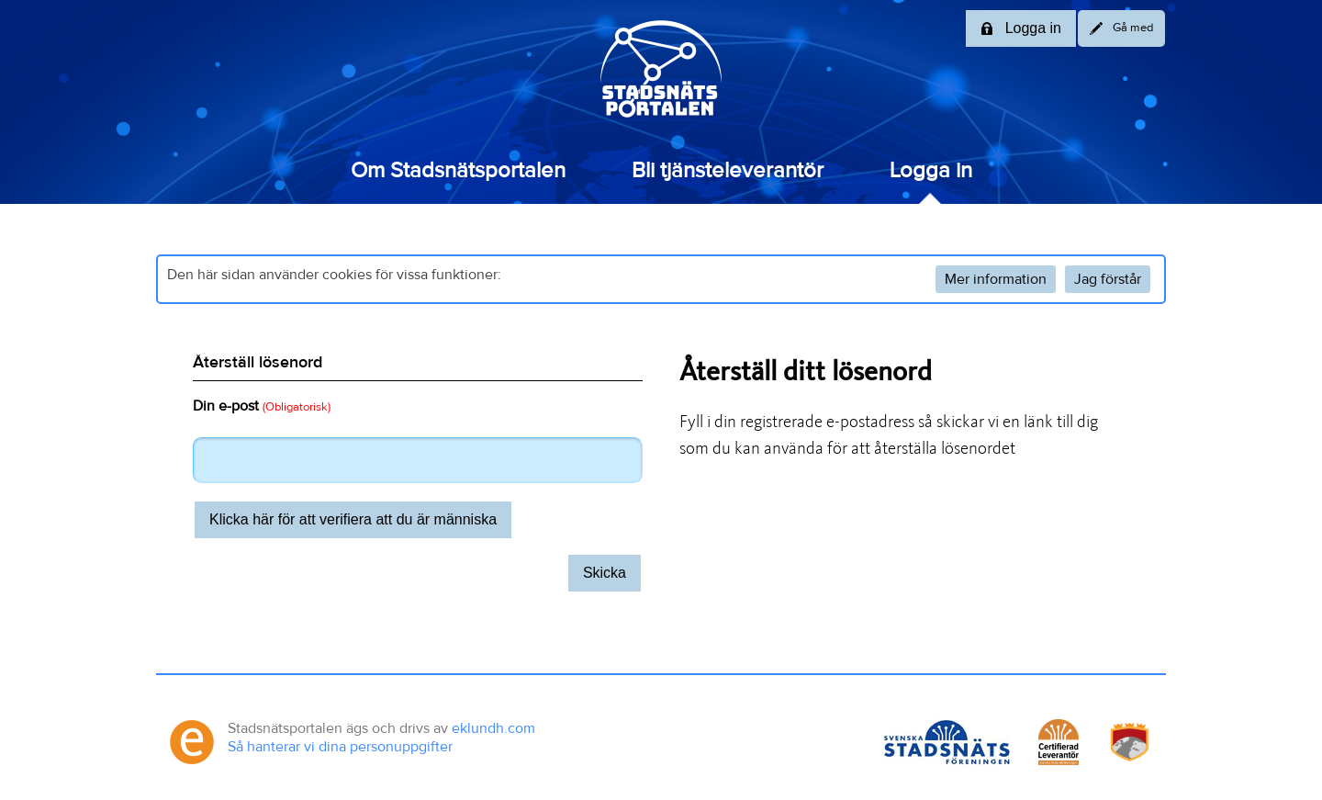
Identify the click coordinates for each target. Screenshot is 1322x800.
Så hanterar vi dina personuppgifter (340, 746)
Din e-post (261, 406)
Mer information (996, 279)
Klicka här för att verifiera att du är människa (353, 519)
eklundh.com (493, 728)
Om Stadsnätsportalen (458, 171)
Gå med (1121, 28)
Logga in (931, 171)
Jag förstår (1107, 279)
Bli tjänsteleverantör (727, 171)
